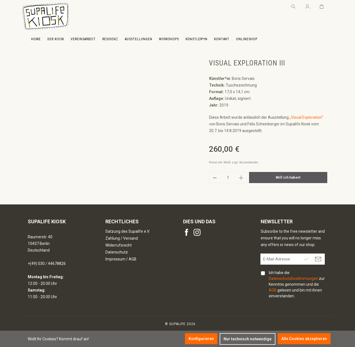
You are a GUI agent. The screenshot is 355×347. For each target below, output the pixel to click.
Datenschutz (116, 252)
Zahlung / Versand (121, 238)
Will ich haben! (288, 177)
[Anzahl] (228, 177)
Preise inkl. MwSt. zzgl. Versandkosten (233, 162)
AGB (273, 290)
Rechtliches (122, 221)
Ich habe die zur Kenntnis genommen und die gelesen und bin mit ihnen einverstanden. (297, 284)
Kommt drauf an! (74, 339)
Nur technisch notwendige (248, 339)
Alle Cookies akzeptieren (304, 338)
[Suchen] (293, 5)
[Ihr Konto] (307, 5)
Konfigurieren (201, 338)
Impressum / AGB (120, 259)
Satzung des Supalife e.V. (127, 231)
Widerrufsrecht (118, 245)
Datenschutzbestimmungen (293, 278)
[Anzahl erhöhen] (241, 177)
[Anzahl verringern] (214, 177)
